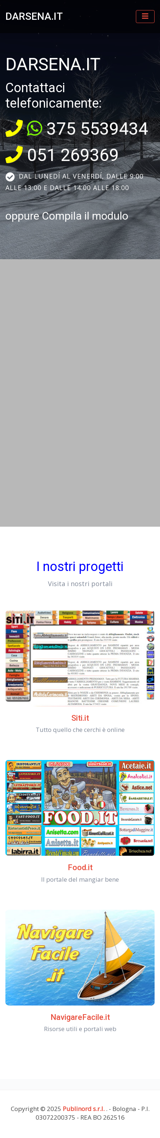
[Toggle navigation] (145, 16)
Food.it (80, 867)
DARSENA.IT (34, 16)
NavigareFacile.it (80, 1017)
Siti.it (80, 718)
